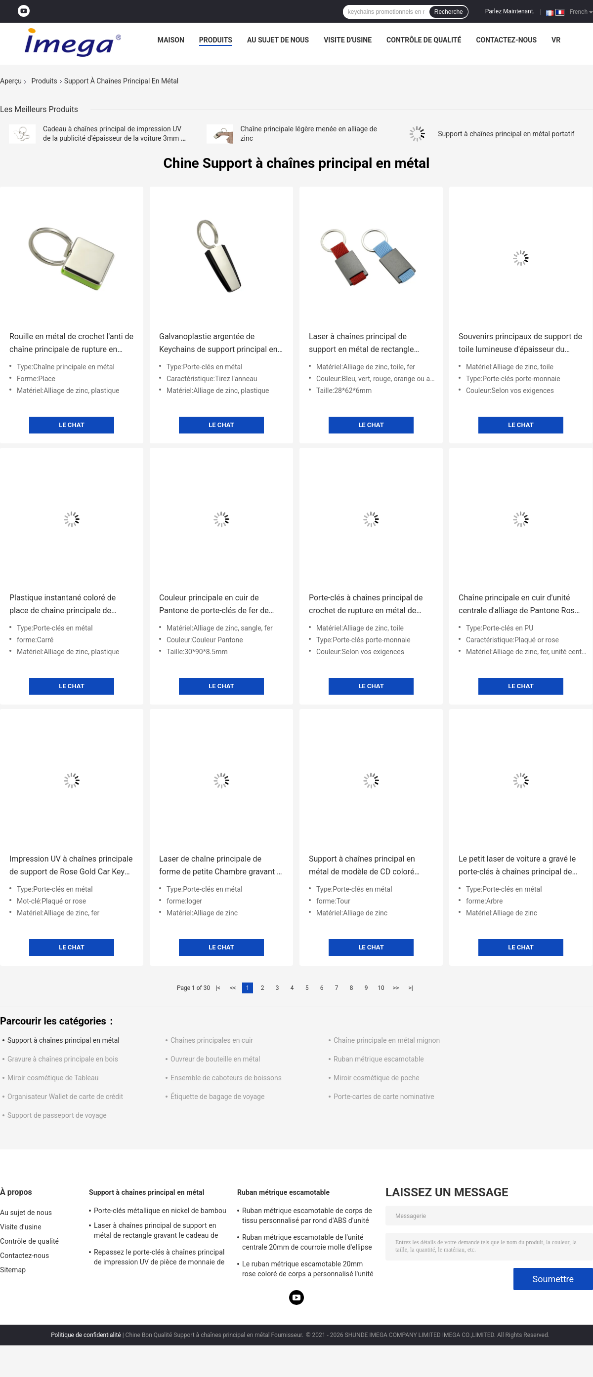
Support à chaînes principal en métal (63, 1040)
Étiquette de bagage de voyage (217, 1097)
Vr (555, 40)
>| (410, 987)
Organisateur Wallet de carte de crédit (65, 1097)
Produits (215, 40)
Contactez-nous (506, 40)
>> (396, 987)
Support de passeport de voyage (57, 1115)
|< (218, 987)
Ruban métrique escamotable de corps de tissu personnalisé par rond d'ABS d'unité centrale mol (307, 1217)
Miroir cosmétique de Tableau (52, 1078)
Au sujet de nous (278, 40)
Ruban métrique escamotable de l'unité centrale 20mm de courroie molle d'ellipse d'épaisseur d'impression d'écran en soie (307, 1243)
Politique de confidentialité (86, 1335)
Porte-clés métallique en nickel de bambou (160, 1211)
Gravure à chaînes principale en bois (62, 1059)
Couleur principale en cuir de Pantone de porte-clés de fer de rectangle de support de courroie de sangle (216, 605)
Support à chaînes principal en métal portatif (506, 134)
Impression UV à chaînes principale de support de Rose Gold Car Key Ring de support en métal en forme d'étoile (71, 866)
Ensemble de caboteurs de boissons (226, 1078)
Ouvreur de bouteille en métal (215, 1059)
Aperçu (11, 81)
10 (381, 987)
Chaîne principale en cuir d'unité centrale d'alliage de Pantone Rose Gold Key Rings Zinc (519, 605)
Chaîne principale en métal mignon (387, 1040)
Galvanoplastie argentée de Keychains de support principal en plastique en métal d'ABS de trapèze (218, 344)
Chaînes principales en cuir (211, 1040)
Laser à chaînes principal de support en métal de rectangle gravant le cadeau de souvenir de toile (366, 344)
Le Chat (71, 425)
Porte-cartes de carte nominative (384, 1097)
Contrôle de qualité (423, 40)
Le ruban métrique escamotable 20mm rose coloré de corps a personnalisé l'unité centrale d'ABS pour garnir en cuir (308, 1270)
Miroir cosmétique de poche (377, 1078)
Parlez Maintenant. (510, 11)
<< (233, 987)
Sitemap (13, 1270)
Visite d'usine (348, 40)
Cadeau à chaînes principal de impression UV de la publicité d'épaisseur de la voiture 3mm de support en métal (115, 138)
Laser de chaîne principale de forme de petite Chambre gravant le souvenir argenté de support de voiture (221, 866)
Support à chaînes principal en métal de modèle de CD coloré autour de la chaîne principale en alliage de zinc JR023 (366, 866)
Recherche (448, 11)
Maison (171, 40)
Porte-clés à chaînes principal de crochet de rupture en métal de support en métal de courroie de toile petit (366, 605)
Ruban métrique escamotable (379, 1059)
